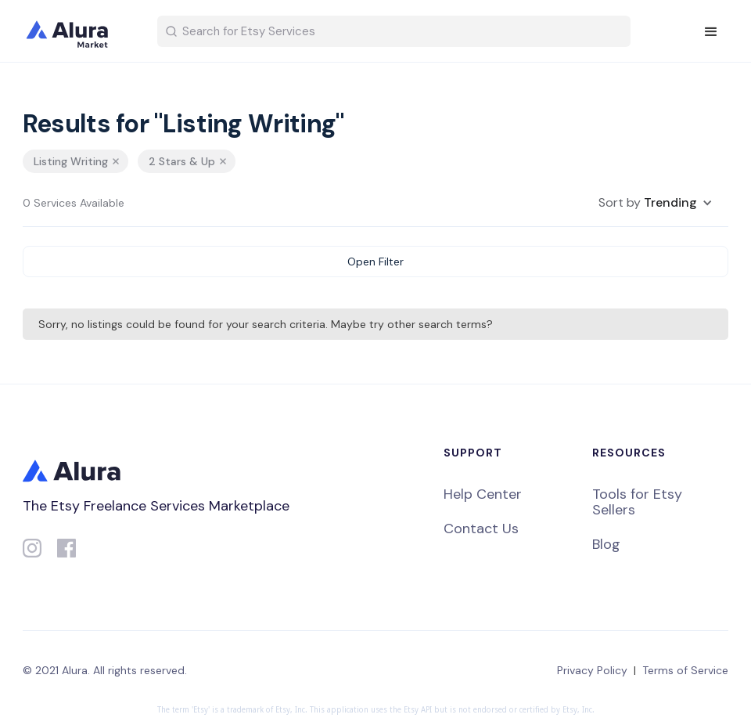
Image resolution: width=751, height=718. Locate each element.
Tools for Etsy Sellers (637, 502)
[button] (711, 32)
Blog (606, 544)
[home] (77, 31)
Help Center (483, 494)
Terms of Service (685, 670)
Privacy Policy (592, 670)
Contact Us (481, 528)
